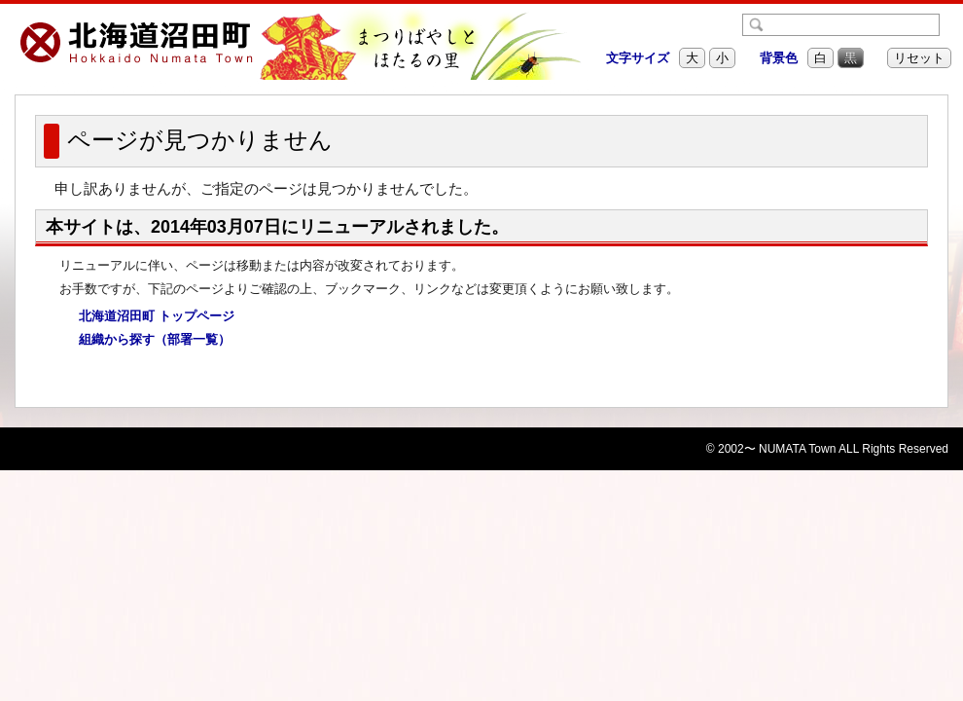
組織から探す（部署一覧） (148, 340)
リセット (919, 58)
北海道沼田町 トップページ (150, 316)
